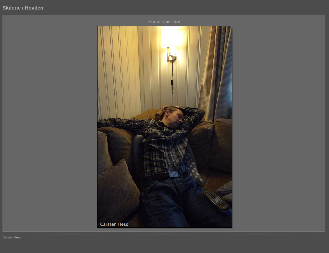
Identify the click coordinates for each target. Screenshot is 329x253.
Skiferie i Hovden (23, 8)
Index (166, 22)
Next (177, 22)
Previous (154, 22)
